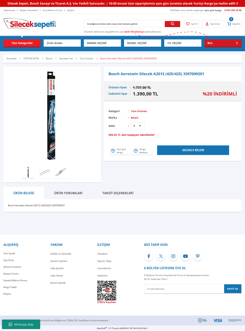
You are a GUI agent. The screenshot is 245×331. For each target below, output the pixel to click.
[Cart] (233, 24)
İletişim (7, 297)
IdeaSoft (102, 328)
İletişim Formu (11, 275)
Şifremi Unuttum (12, 268)
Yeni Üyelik (9, 253)
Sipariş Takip (104, 261)
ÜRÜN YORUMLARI (68, 193)
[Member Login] (192, 24)
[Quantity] (138, 126)
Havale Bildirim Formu (16, 283)
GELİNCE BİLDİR (193, 149)
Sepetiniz (102, 275)
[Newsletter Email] (193, 288)
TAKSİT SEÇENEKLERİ (117, 193)
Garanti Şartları (58, 261)
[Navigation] (22, 43)
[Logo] (29, 23)
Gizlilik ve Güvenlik (60, 253)
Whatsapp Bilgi (21, 324)
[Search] (132, 24)
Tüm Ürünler (139, 111)
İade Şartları (57, 268)
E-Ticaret (114, 328)
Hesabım (102, 253)
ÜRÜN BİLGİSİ (23, 193)
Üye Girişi (8, 261)
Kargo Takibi (10, 290)
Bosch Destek (58, 283)
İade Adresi (56, 275)
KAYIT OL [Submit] (232, 288)
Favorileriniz (104, 268)
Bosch (135, 117)
